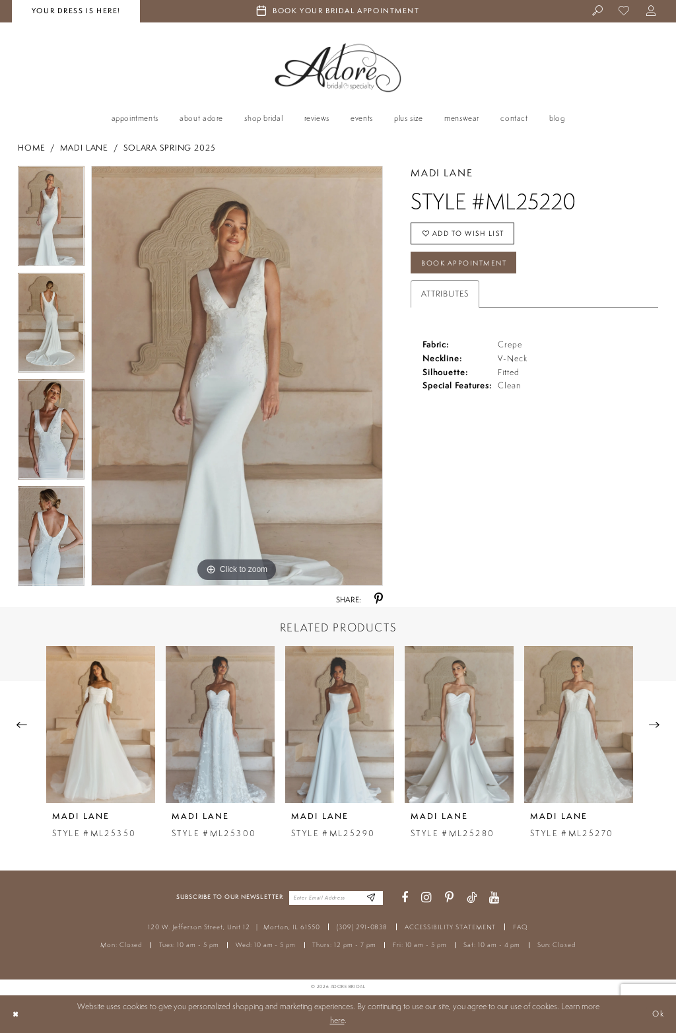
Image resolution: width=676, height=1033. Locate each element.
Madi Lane (84, 147)
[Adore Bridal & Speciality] (338, 68)
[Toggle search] (597, 11)
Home (32, 147)
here (337, 1020)
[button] (651, 11)
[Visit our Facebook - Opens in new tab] (404, 898)
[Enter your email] (336, 897)
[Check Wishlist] (624, 11)
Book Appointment (466, 264)
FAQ (520, 927)
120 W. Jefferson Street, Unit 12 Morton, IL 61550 (234, 927)
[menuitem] (597, 11)
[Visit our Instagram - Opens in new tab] (426, 898)
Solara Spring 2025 (169, 147)
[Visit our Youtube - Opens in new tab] (494, 898)
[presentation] (100, 724)
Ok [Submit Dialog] (658, 1013)
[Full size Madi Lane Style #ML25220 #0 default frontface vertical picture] (237, 375)
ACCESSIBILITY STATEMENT (450, 927)
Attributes (445, 296)
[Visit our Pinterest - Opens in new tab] (449, 898)
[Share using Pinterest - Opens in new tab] (378, 599)
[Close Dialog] (15, 1014)
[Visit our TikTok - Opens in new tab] (472, 898)
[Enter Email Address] (370, 898)
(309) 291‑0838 (362, 927)
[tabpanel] (51, 219)
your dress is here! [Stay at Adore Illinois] (76, 10)
